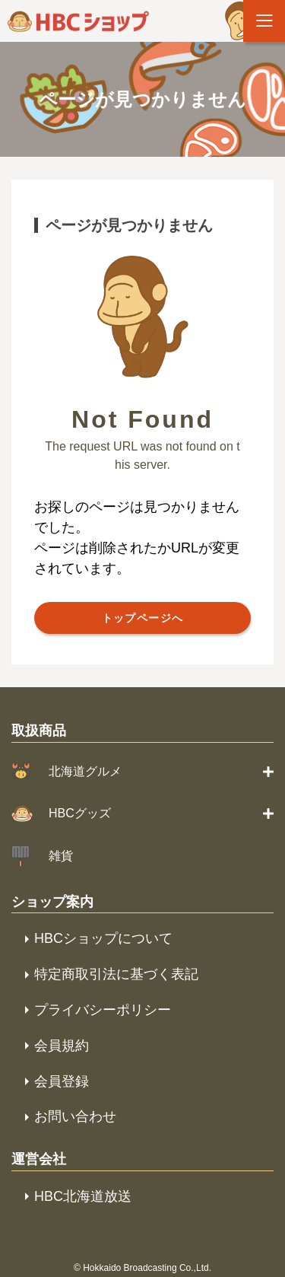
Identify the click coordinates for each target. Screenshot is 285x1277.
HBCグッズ (80, 813)
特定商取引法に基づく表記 (116, 974)
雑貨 (61, 855)
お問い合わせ (75, 1116)
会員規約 (61, 1045)
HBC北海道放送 (82, 1196)
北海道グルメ (85, 771)
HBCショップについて (103, 938)
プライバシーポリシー (102, 1009)
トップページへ (143, 618)
